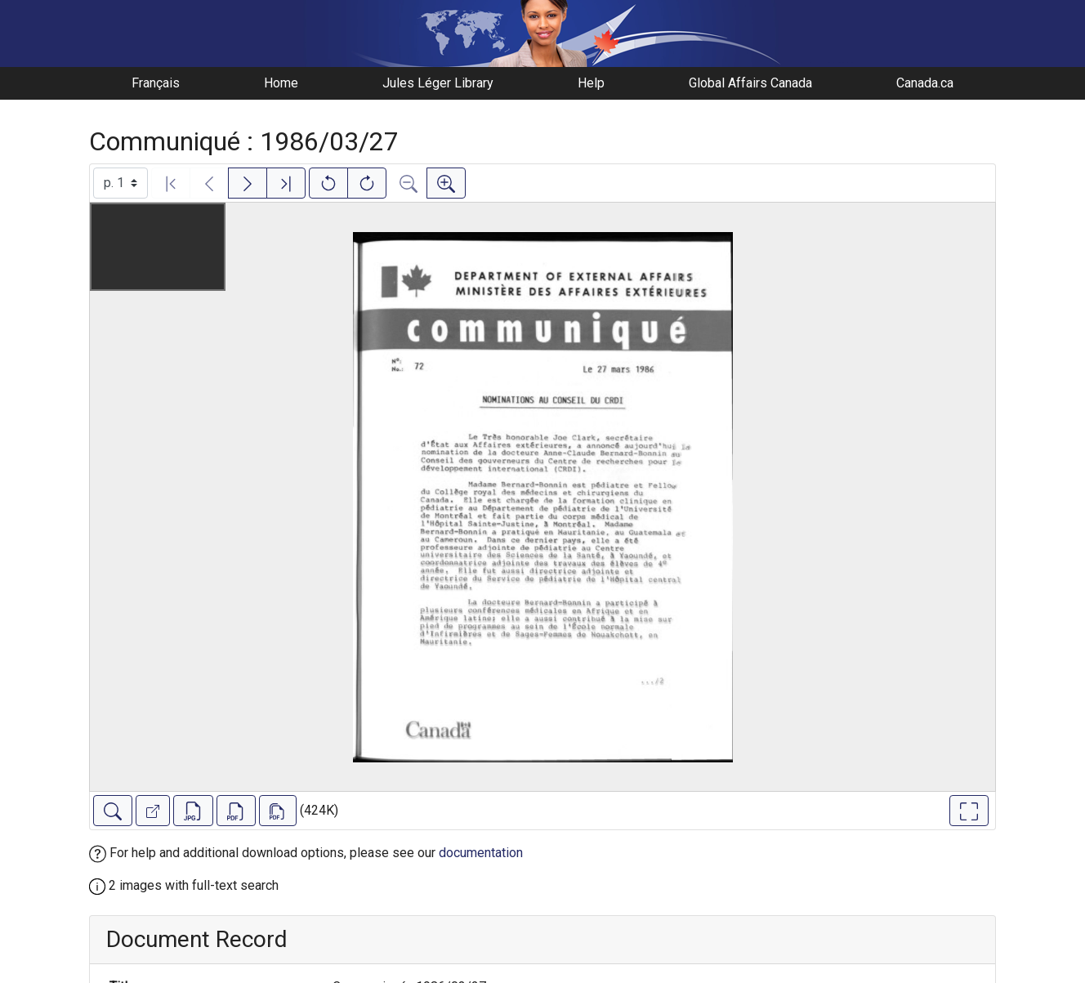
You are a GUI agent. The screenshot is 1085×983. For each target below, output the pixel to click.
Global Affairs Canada (750, 83)
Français (156, 83)
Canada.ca (924, 83)
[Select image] (120, 183)
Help (591, 83)
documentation (481, 852)
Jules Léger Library (437, 83)
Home (281, 83)
